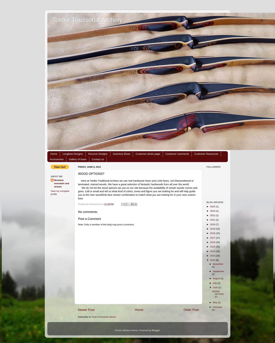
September (218, 271)
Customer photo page (148, 153)
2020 (213, 224)
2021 (213, 220)
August (217, 278)
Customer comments (177, 153)
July (215, 283)
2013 (213, 255)
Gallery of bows (77, 159)
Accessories (57, 159)
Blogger (156, 330)
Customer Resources (206, 153)
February (217, 307)
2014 (213, 251)
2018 (213, 233)
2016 (213, 242)
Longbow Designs (72, 153)
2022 (213, 215)
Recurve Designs (98, 153)
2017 (213, 238)
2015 (213, 246)
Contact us (98, 159)
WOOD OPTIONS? (218, 294)
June (215, 287)
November (218, 264)
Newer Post (86, 310)
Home (53, 153)
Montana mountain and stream (61, 183)
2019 (213, 229)
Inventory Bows (121, 153)
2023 (213, 211)
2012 (213, 260)
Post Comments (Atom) (104, 317)
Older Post (191, 310)
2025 (213, 206)
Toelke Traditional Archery (87, 19)
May (215, 302)
